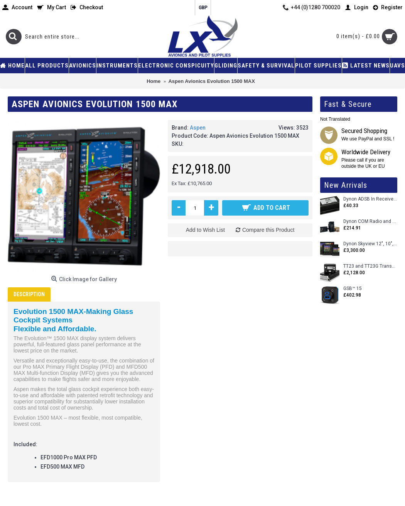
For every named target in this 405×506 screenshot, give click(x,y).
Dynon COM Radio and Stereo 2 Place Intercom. (370, 221)
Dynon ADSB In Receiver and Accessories (370, 199)
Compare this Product (268, 230)
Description (29, 294)
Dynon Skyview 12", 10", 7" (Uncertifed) (370, 243)
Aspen (198, 128)
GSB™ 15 (352, 288)
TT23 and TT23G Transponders (370, 266)
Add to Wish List (205, 230)
